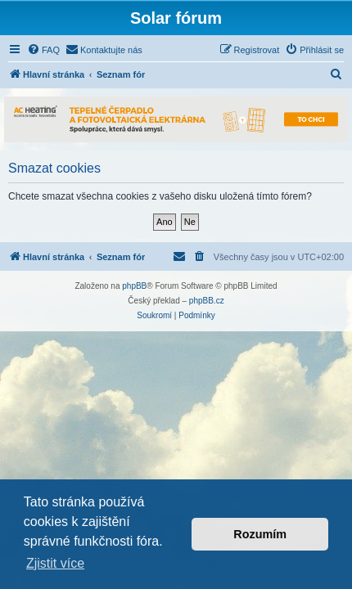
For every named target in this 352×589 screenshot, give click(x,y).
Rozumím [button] (260, 534)
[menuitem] (43, 50)
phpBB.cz (206, 300)
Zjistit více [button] (55, 563)
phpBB (134, 285)
